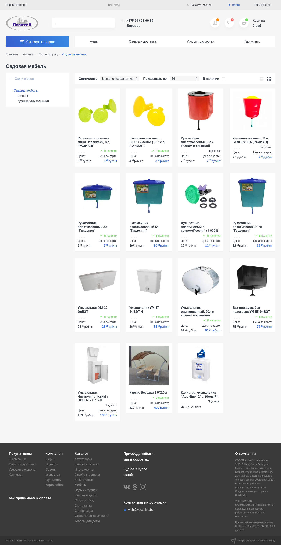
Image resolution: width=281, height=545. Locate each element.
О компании (17, 459)
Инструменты (84, 469)
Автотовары (83, 459)
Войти (234, 5)
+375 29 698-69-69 (140, 23)
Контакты (15, 474)
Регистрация (263, 4)
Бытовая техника (87, 464)
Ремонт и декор (86, 495)
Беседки (23, 95)
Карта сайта (54, 485)
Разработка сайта (252, 540)
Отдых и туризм (86, 490)
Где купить (252, 41)
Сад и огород (22, 78)
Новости (51, 464)
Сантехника (83, 505)
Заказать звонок (199, 5)
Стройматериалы (87, 474)
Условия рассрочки (200, 41)
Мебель (80, 485)
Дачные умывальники (33, 101)
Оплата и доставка (142, 41)
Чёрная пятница (16, 4)
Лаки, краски (84, 480)
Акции (94, 41)
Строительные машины (92, 515)
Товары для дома (87, 521)
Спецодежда (84, 510)
